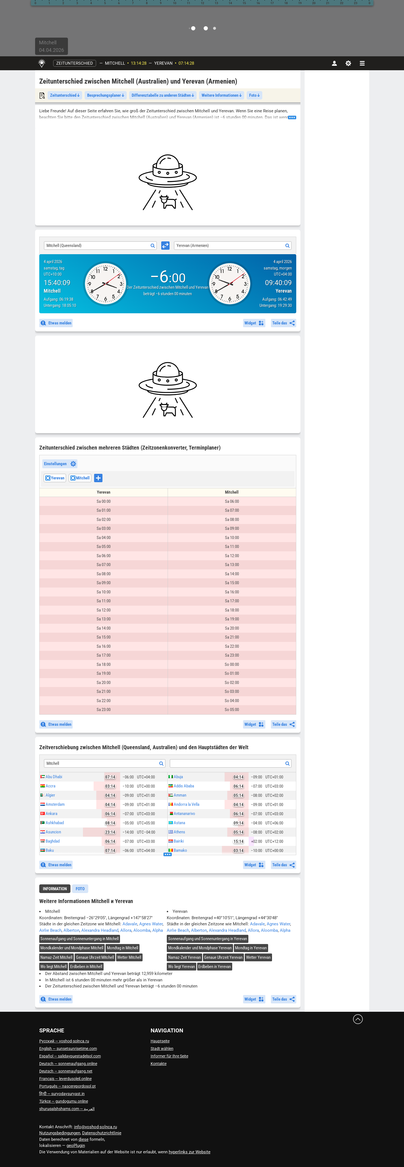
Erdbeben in (86, 966)
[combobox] (100, 245)
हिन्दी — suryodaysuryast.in (62, 1093)
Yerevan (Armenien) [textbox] (193, 245)
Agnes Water (151, 923)
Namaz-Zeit (56, 957)
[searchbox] (104, 478)
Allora (125, 930)
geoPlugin (76, 1145)
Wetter (129, 957)
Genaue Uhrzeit (95, 957)
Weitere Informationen (222, 95)
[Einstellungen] (348, 63)
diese (84, 1139)
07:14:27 (186, 63)
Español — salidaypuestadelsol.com (70, 1056)
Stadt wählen (162, 1048)
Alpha (157, 930)
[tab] (54, 888)
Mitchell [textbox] (52, 763)
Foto (254, 95)
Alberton (71, 930)
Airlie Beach (50, 930)
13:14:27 (138, 63)
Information (55, 888)
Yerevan (163, 63)
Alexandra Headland (99, 930)
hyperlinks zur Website (189, 1151)
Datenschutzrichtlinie (101, 1133)
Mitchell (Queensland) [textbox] (64, 245)
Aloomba (141, 930)
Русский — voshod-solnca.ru (64, 1041)
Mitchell (115, 63)
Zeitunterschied (74, 63)
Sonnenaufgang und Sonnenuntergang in (79, 938)
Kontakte (159, 1063)
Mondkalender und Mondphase (71, 947)
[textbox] (230, 764)
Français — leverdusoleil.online (65, 1078)
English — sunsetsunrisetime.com (68, 1048)
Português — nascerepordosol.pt (67, 1086)
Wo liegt (53, 966)
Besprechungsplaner (105, 95)
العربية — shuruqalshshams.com (67, 1109)
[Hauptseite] (42, 63)
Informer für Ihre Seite (169, 1056)
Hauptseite (160, 1041)
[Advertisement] (167, 182)
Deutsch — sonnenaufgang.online (68, 1063)
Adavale (130, 923)
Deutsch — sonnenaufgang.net (65, 1071)
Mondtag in (122, 947)
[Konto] (334, 63)
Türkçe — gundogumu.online (63, 1101)
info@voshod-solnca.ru (95, 1126)
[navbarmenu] (362, 63)
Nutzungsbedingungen (59, 1133)
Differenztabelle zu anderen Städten (163, 95)
